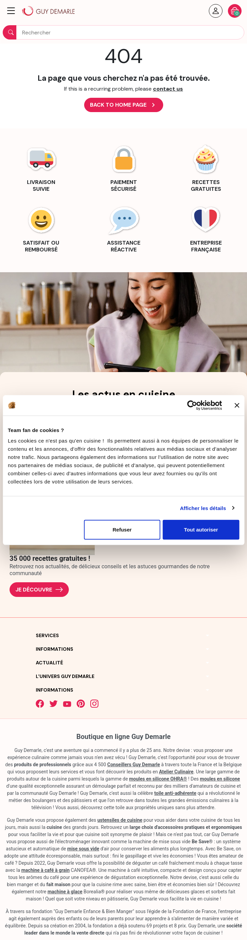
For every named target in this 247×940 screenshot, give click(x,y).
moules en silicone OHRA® (158, 779)
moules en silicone (220, 779)
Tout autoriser (201, 530)
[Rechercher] (123, 32)
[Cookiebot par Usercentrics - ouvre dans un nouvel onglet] (192, 405)
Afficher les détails (203, 508)
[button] (11, 11)
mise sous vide (83, 848)
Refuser (122, 530)
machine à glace (64, 891)
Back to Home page (123, 105)
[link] (41, 167)
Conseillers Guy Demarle (133, 764)
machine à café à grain (45, 870)
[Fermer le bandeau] (236, 405)
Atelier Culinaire (176, 771)
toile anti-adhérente (175, 793)
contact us (168, 88)
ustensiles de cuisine (119, 820)
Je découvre (39, 589)
